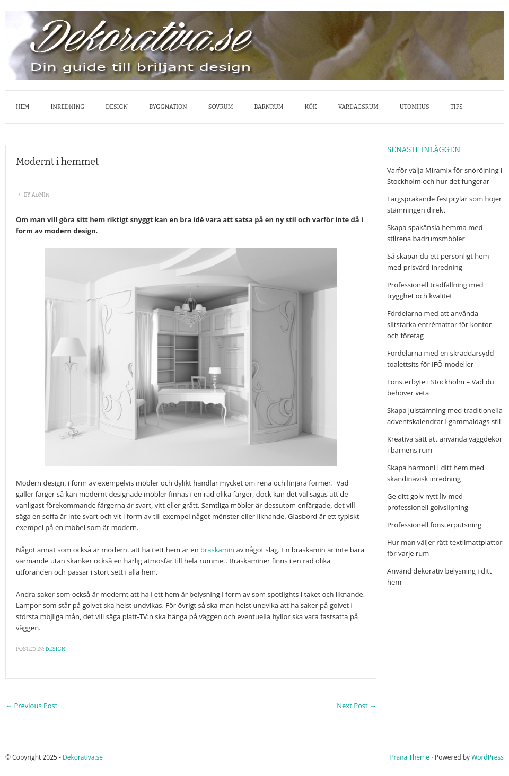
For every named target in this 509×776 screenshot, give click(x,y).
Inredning (67, 106)
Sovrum (220, 106)
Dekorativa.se (83, 757)
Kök (311, 106)
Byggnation (168, 106)
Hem (22, 106)
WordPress (487, 757)
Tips (457, 106)
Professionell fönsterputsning (434, 525)
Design (117, 106)
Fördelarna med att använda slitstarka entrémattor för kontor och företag (439, 324)
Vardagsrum (358, 106)
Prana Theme (409, 757)
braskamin (217, 549)
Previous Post (31, 705)
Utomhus (414, 106)
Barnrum (268, 106)
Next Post (356, 705)
